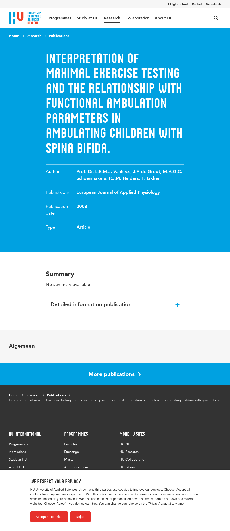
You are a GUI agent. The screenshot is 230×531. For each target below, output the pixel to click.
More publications (115, 374)
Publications (59, 35)
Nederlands (213, 4)
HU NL (125, 444)
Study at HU (88, 18)
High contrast (177, 4)
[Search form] (216, 18)
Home (14, 35)
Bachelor (70, 444)
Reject (80, 517)
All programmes (76, 467)
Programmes (60, 18)
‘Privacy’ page (158, 503)
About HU (164, 18)
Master (69, 459)
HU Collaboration (133, 459)
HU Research (129, 452)
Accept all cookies (49, 517)
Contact (197, 4)
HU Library (128, 467)
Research (112, 18)
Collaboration (137, 18)
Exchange (71, 452)
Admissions (17, 452)
